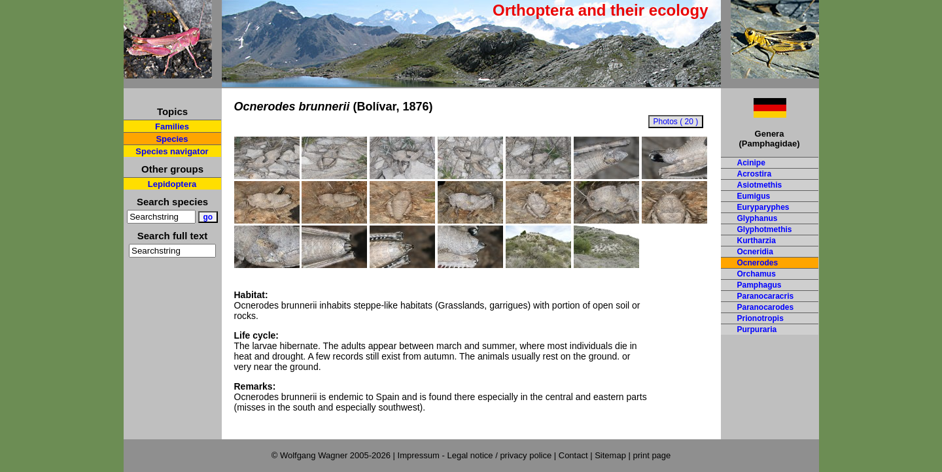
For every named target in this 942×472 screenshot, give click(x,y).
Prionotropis (760, 318)
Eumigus (754, 196)
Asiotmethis (759, 185)
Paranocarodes (765, 307)
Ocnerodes (757, 262)
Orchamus (756, 273)
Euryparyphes (763, 207)
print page (652, 455)
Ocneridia (755, 251)
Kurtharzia (756, 240)
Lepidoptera (172, 184)
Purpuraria (757, 329)
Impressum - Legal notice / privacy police (476, 455)
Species (172, 139)
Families (172, 126)
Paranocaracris (765, 296)
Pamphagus (759, 285)
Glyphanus (757, 218)
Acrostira (754, 173)
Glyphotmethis (764, 229)
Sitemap (610, 455)
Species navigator (171, 151)
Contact (573, 455)
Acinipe (751, 162)
